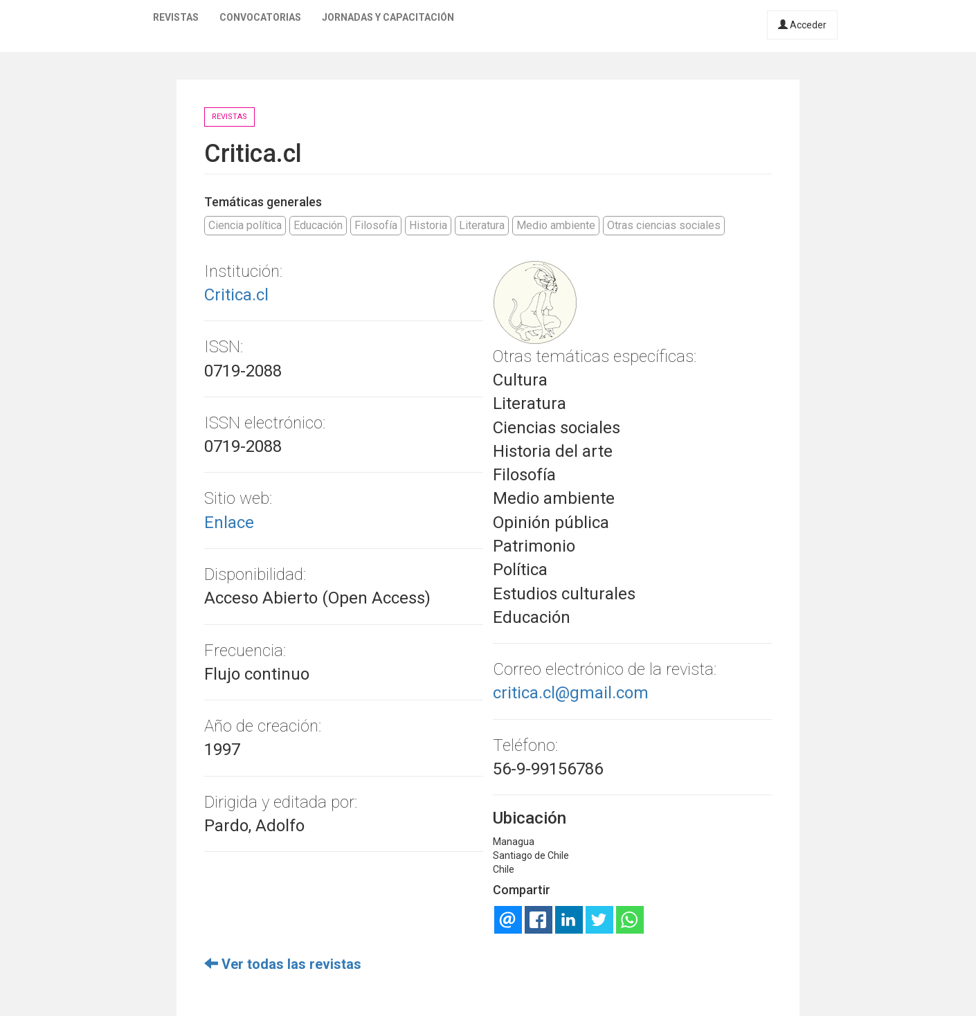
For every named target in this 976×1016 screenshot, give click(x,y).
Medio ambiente (555, 225)
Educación (318, 225)
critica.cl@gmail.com (571, 692)
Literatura (482, 225)
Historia (428, 225)
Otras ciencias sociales (664, 225)
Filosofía (375, 225)
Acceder (802, 24)
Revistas (176, 17)
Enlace (229, 522)
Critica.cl (236, 295)
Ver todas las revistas (282, 964)
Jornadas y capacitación (388, 17)
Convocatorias (260, 17)
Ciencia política (245, 225)
